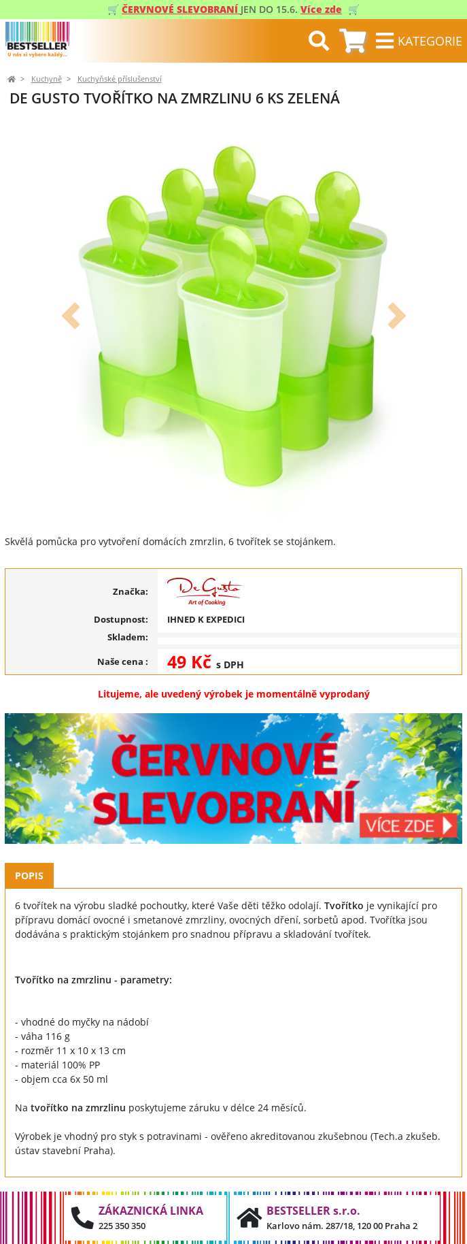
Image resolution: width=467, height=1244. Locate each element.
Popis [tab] (29, 875)
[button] (70, 316)
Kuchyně (46, 79)
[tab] (352, 41)
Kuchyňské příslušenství (119, 79)
